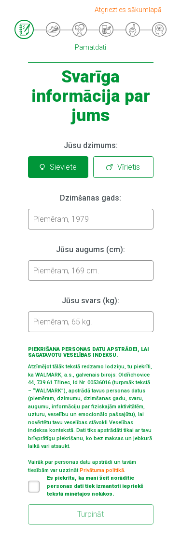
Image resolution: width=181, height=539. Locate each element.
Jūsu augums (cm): (90, 249)
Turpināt (90, 514)
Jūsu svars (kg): (90, 300)
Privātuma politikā (102, 470)
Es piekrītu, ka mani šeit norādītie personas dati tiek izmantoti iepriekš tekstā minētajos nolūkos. (85, 486)
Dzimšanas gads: (90, 197)
